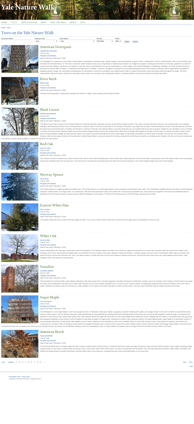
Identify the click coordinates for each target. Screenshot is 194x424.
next (191, 366)
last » (191, 362)
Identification (29, 22)
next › (185, 362)
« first (3, 362)
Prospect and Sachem (48, 56)
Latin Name (64, 38)
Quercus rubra (45, 148)
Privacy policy (26, 376)
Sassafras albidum (46, 271)
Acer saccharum (46, 301)
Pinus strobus (45, 209)
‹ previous (10, 362)
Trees (14, 22)
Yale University (8, 2)
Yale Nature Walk (28, 7)
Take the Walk (58, 22)
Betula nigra (44, 83)
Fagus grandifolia (46, 336)
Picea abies (44, 179)
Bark (43, 22)
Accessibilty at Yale (15, 376)
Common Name (7, 38)
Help (82, 22)
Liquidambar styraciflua (48, 51)
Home (3, 28)
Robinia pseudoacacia (48, 114)
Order (117, 38)
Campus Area (40, 38)
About (73, 22)
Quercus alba (45, 240)
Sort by (99, 38)
